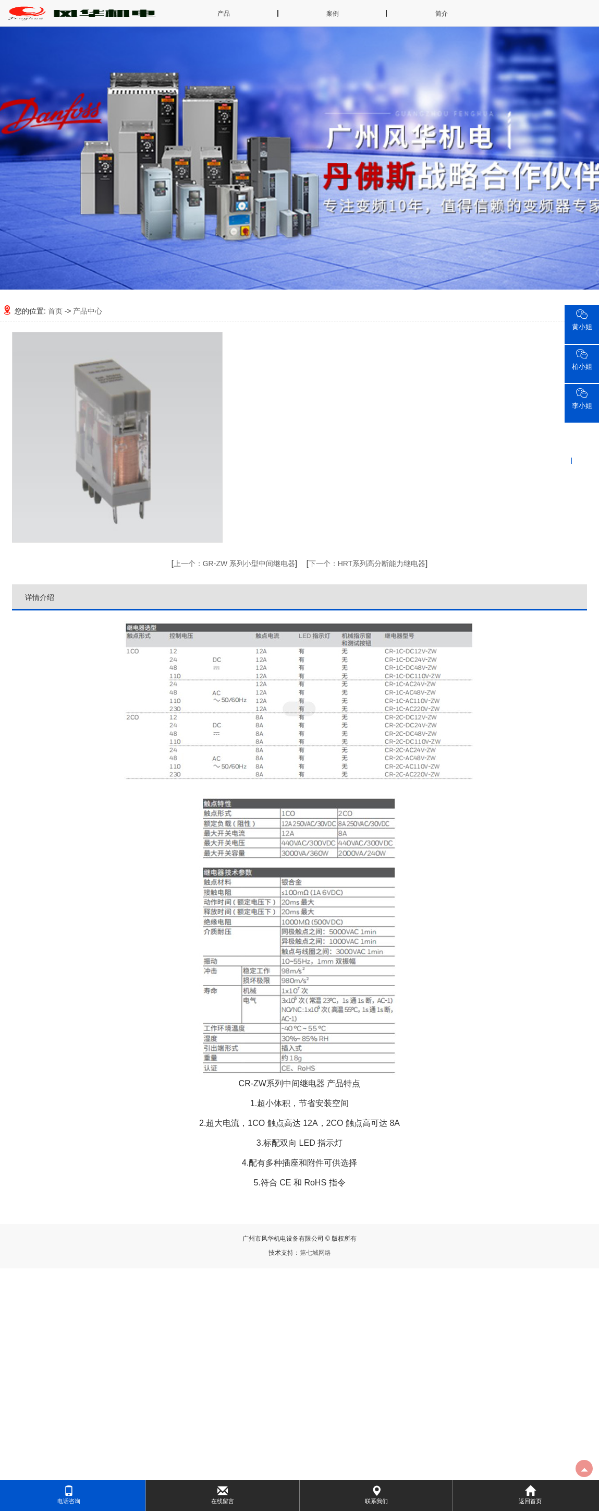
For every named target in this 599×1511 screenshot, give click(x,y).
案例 (332, 13)
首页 (55, 311)
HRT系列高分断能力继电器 (367, 563)
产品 (223, 13)
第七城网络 (315, 1252)
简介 (441, 13)
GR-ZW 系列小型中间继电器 (234, 563)
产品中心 (87, 311)
